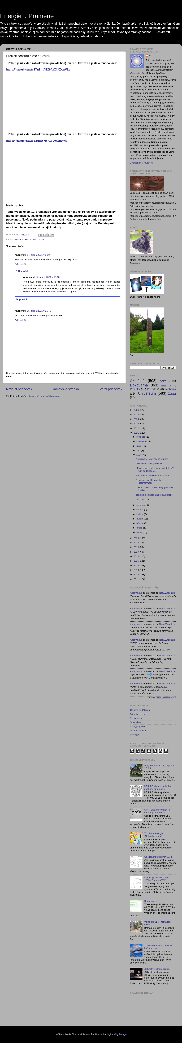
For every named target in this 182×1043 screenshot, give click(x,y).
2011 (137, 579)
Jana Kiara (135, 722)
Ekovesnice (136, 718)
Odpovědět (20, 264)
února (139, 527)
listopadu (141, 441)
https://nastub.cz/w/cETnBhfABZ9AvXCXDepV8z (38, 69)
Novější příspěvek (19, 389)
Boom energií (151, 901)
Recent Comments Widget (166, 698)
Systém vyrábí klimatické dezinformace (149, 481)
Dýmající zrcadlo (138, 714)
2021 (137, 433)
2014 (137, 565)
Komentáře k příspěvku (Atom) (44, 396)
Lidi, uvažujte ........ (145, 499)
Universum (147, 393)
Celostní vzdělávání (140, 710)
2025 (137, 414)
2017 (137, 552)
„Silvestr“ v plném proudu (157, 969)
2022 (137, 428)
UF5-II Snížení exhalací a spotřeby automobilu (157, 787)
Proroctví (134, 734)
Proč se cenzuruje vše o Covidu (152, 475)
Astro (163, 380)
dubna (140, 518)
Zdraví (40, 239)
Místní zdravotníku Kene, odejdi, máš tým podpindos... (155, 469)
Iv (150, 55)
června (140, 509)
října (139, 446)
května (140, 514)
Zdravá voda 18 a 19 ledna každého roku (158, 946)
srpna (139, 455)
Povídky (135, 389)
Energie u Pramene (27, 16)
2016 (137, 556)
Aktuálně (19, 239)
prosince (141, 436)
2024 (137, 419)
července (141, 505)
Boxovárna (30, 239)
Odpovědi (23, 271)
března (140, 523)
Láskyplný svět (137, 726)
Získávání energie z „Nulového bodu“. (154, 834)
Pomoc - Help (166, 386)
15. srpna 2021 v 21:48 (39, 311)
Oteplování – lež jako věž (149, 463)
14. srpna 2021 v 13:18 (48, 277)
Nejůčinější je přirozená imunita (152, 459)
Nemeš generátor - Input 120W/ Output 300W (157, 879)
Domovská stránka (65, 389)
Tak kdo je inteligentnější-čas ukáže (154, 495)
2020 (137, 538)
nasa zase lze (167, 593)
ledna (139, 532)
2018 (137, 547)
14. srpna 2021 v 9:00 (38, 255)
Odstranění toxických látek (158, 857)
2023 (137, 423)
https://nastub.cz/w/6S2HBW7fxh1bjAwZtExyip (36, 140)
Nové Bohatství (138, 730)
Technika (170, 389)
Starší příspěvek (110, 389)
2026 (137, 410)
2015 (137, 561)
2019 (137, 542)
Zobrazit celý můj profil (141, 162)
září (138, 450)
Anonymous (136, 593)
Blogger (123, 1034)
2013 (137, 570)
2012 (137, 574)
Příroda (151, 389)
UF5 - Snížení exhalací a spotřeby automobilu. (157, 811)
